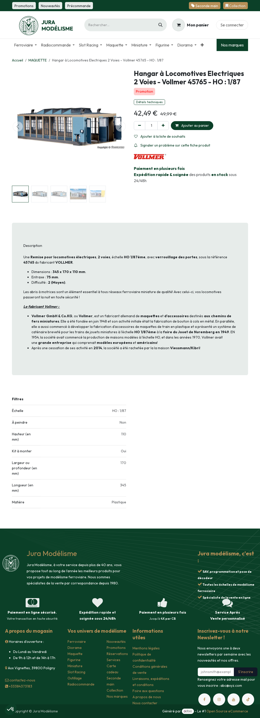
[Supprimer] (139, 125)
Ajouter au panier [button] (192, 125)
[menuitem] (25, 45)
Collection (115, 690)
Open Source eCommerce (227, 711)
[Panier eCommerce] (190, 25)
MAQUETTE (37, 60)
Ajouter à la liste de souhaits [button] (159, 136)
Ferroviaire (77, 641)
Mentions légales (146, 648)
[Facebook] (204, 699)
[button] (17, 126)
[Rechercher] (160, 25)
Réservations (117, 653)
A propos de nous (147, 697)
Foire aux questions (148, 691)
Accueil (17, 60)
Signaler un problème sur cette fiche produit (172, 145)
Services (113, 660)
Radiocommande (81, 684)
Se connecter (232, 24)
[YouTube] (234, 699)
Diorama (75, 647)
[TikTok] (248, 699)
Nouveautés (116, 641)
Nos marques (232, 44)
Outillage (75, 678)
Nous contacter (145, 703)
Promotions (116, 647)
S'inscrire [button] (245, 671)
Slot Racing (76, 672)
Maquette (75, 653)
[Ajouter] (163, 125)
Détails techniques (149, 102)
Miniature (75, 666)
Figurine (74, 660)
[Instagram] (219, 699)
